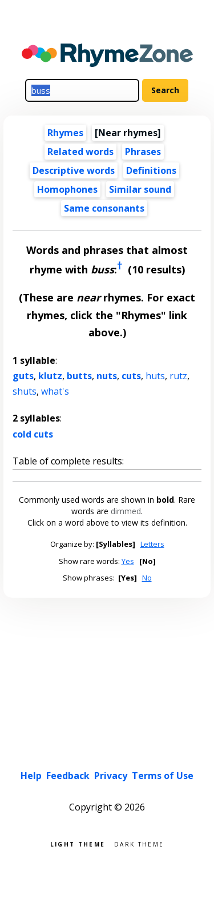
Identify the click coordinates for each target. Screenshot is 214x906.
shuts (25, 391)
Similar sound (140, 189)
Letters (152, 544)
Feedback (68, 775)
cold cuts (33, 434)
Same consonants (104, 208)
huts (155, 375)
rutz (178, 375)
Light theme (77, 843)
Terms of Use (162, 775)
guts (23, 375)
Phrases (143, 151)
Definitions (151, 170)
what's (55, 391)
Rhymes (65, 132)
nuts (106, 375)
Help (31, 775)
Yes (128, 561)
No (147, 578)
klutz (50, 375)
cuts (131, 375)
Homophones (67, 189)
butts (79, 375)
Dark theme (139, 843)
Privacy (110, 775)
